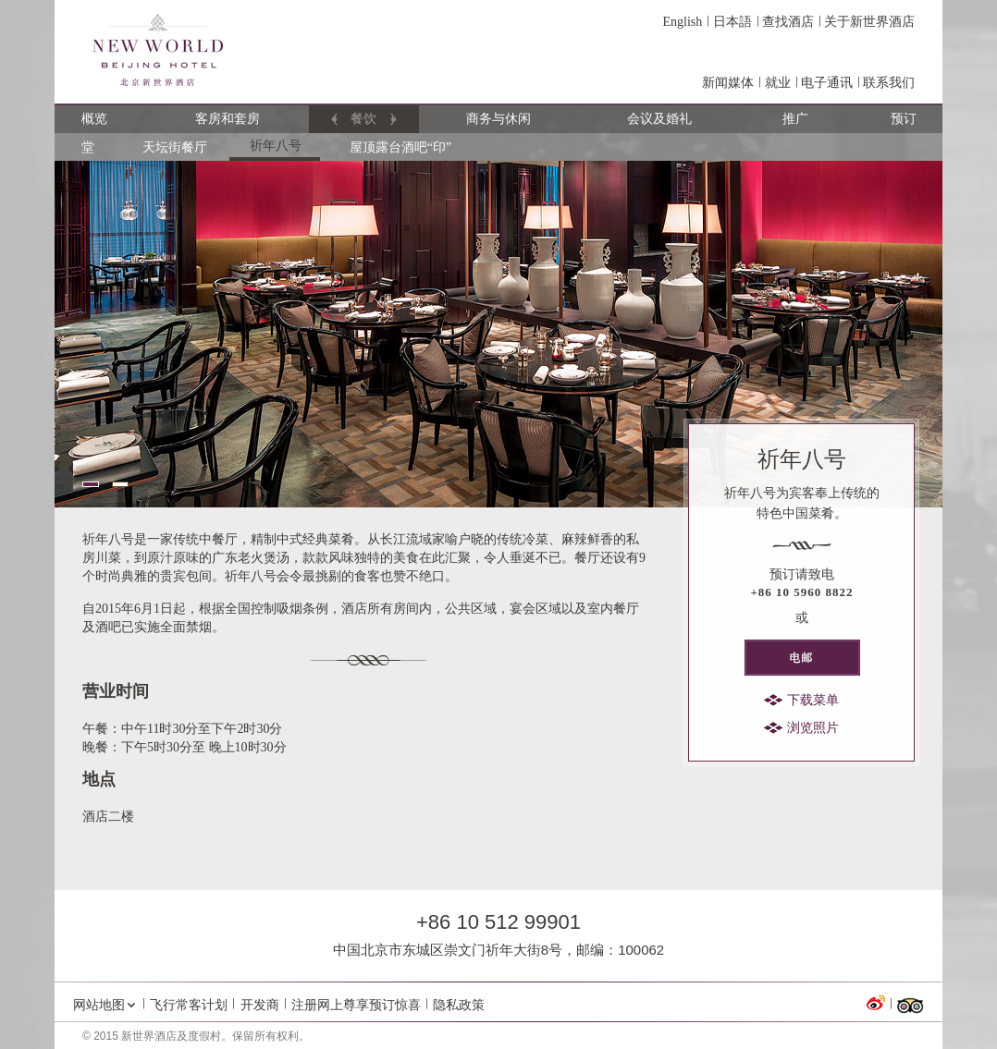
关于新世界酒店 (869, 22)
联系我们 (889, 83)
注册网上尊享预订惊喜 (356, 1004)
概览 (95, 119)
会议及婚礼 (660, 119)
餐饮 (364, 119)
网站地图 (99, 1004)
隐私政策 (459, 1004)
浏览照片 (813, 728)
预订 (904, 119)
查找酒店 (788, 22)
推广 (796, 119)
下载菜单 (813, 700)
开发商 (259, 1004)
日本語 (732, 22)
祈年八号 (276, 145)
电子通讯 (827, 83)
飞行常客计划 (189, 1004)
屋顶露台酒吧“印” (400, 147)
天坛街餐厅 (174, 147)
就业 (778, 83)
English (682, 22)
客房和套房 (228, 119)
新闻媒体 (728, 83)
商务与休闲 (499, 119)
